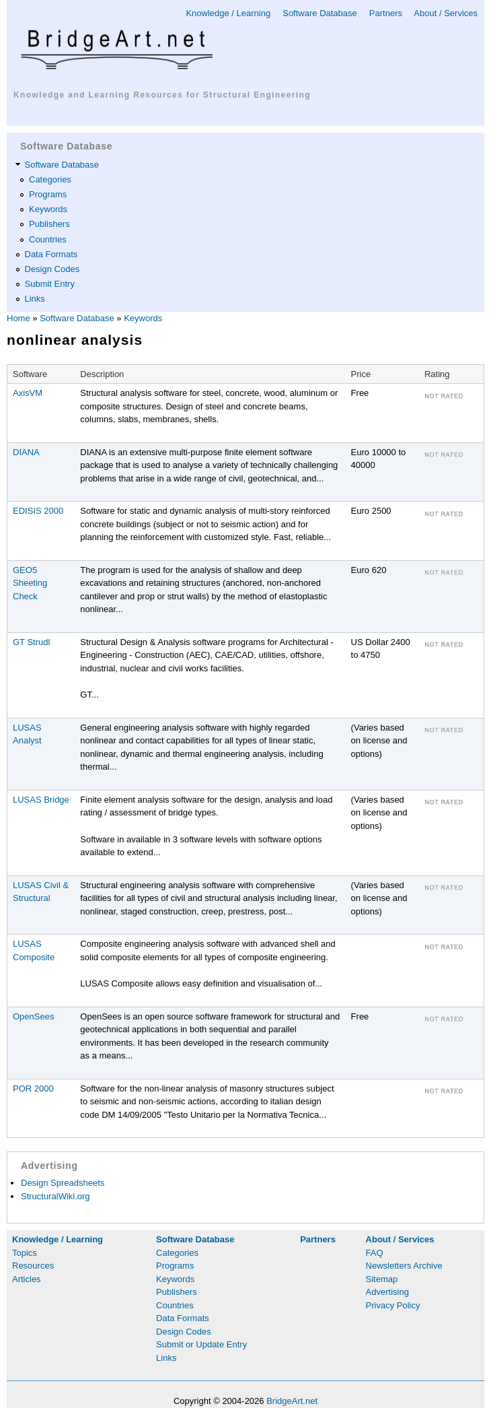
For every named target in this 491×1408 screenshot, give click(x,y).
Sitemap (382, 1279)
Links (35, 299)
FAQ (374, 1253)
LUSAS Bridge (41, 800)
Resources (33, 1266)
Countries (48, 239)
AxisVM (27, 393)
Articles (26, 1279)
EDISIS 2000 (38, 511)
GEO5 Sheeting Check (30, 583)
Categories (50, 179)
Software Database (319, 13)
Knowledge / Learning (228, 13)
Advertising (387, 1292)
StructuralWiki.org (55, 1196)
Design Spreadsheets (62, 1183)
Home (18, 318)
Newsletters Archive (404, 1266)
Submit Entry (50, 284)
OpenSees (33, 1016)
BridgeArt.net (291, 1401)
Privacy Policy (393, 1305)
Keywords (48, 209)
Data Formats (51, 254)
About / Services (446, 13)
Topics (24, 1253)
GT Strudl (31, 642)
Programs (48, 194)
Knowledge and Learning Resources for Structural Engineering (162, 95)
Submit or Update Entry (201, 1344)
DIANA (26, 452)
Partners (385, 13)
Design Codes (52, 269)
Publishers (49, 224)
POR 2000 (33, 1088)
